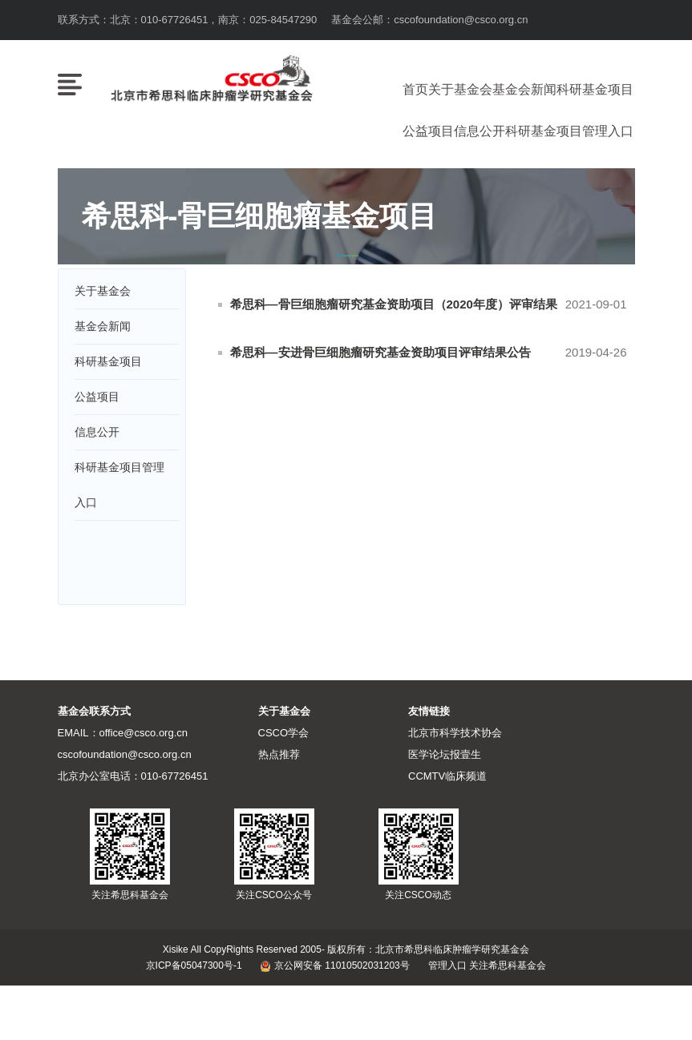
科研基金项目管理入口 (569, 131)
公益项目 (428, 131)
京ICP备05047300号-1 (194, 965)
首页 (415, 89)
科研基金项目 (594, 89)
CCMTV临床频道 (447, 776)
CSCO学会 (284, 733)
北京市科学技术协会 (455, 733)
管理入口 (447, 965)
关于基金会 (460, 89)
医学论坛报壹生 (444, 754)
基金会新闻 (524, 89)
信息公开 (479, 131)
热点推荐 (279, 754)
